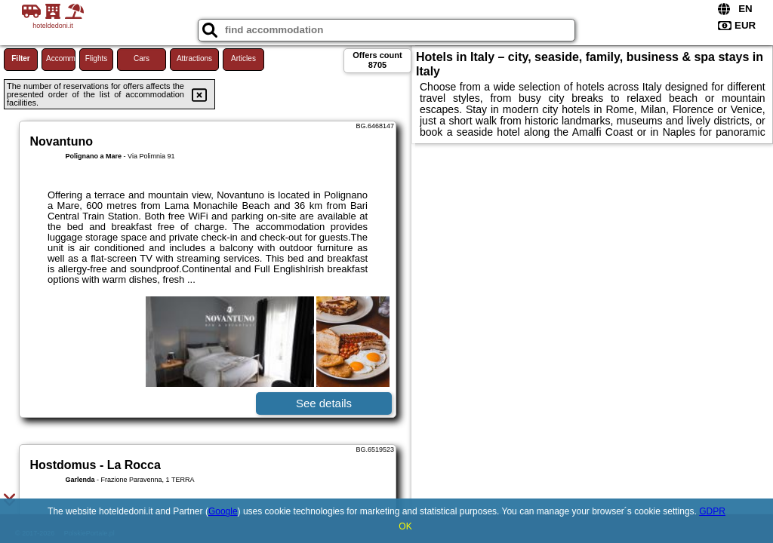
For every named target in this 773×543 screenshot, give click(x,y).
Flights (96, 58)
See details (324, 403)
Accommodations (60, 58)
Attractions (194, 58)
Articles (243, 58)
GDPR (712, 511)
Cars (141, 58)
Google (223, 511)
